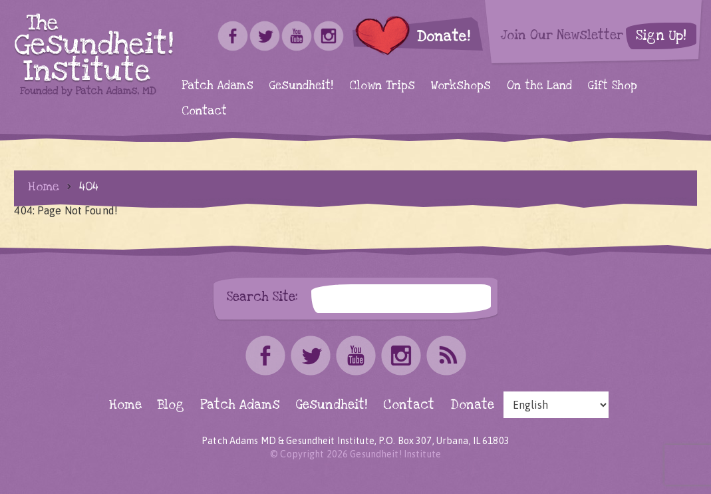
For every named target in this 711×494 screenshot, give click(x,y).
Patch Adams (217, 85)
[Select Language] (556, 404)
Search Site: (262, 296)
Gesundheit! (301, 85)
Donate (472, 405)
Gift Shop (612, 85)
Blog (171, 405)
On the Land (539, 85)
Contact (204, 111)
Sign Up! (661, 36)
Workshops (461, 85)
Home (43, 186)
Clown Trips (382, 85)
